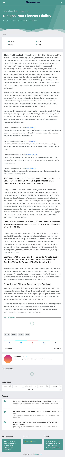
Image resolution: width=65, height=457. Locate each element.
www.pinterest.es (31, 168)
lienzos (21, 334)
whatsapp (54, 386)
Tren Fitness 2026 (30, 441)
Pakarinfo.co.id (20, 356)
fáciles (14, 334)
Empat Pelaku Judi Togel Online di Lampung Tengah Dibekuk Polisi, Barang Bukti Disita (35, 423)
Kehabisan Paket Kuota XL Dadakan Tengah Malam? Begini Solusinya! (36, 401)
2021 (39, 41)
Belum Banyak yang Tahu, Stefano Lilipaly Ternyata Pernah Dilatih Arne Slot (37, 412)
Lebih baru (8, 349)
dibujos (7, 334)
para (27, 334)
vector (42, 386)
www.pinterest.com (31, 141)
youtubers (30, 389)
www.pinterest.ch (31, 127)
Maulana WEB (38, 454)
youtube (11, 41)
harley (39, 45)
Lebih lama (57, 349)
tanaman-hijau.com (31, 154)
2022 (11, 45)
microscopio (28, 386)
